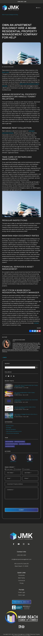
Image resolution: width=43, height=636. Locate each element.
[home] (10, 7)
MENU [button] (38, 7)
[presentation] (28, 502)
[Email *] (13, 478)
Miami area (5, 72)
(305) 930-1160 (22, 1)
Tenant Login (21, 592)
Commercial (21, 580)
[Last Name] (30, 473)
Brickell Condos (10, 425)
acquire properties (9, 441)
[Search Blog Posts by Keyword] (20, 367)
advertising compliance (20, 441)
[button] (6, 376)
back (4, 357)
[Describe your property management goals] (21, 493)
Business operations (11, 429)
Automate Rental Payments (12, 443)
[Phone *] (30, 478)
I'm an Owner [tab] (10, 469)
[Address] (21, 484)
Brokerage (8, 427)
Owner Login (21, 595)
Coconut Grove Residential (12, 433)
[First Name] (13, 473)
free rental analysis (21, 601)
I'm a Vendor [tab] (27, 469)
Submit (21, 509)
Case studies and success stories (14, 431)
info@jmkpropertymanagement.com (21, 559)
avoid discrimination (10, 446)
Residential (21, 575)
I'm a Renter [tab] (18, 469)
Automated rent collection (24, 443)
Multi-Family (21, 578)
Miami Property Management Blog (10, 14)
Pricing (21, 583)
